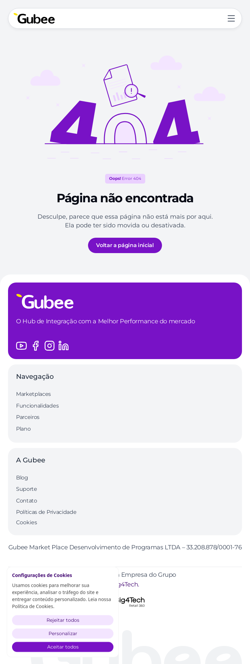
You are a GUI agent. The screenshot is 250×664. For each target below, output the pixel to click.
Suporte (26, 489)
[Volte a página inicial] (34, 18)
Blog (22, 477)
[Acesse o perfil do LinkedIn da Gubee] (63, 345)
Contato (26, 500)
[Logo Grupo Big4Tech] (125, 602)
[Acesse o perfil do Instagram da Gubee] (49, 345)
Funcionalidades (37, 406)
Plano (23, 429)
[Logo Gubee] (125, 301)
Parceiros (27, 417)
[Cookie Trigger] (26, 522)
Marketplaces (33, 394)
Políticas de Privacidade (46, 512)
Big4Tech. (125, 584)
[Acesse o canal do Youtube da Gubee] (21, 345)
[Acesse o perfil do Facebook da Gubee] (35, 345)
